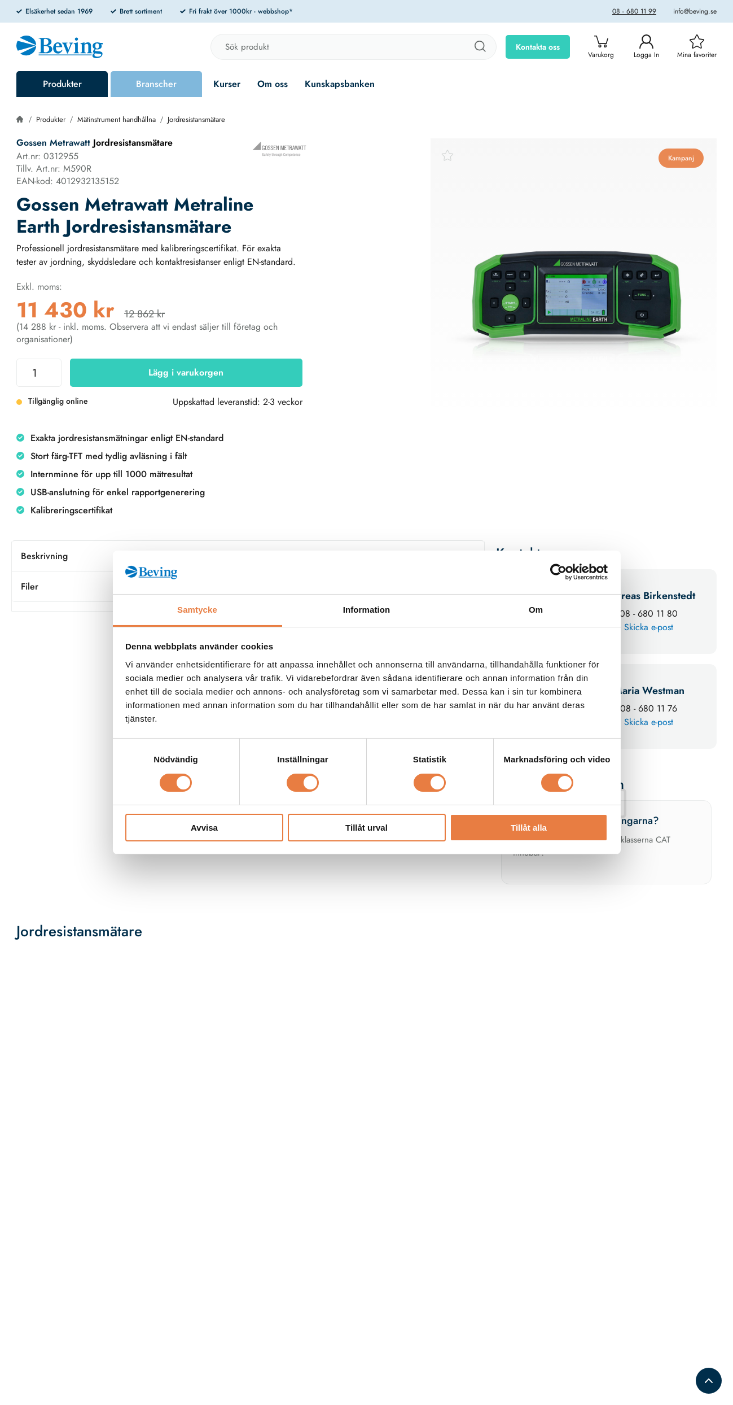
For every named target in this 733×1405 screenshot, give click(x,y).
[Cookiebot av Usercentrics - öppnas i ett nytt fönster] (558, 572)
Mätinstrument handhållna (116, 119)
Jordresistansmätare (196, 119)
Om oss (272, 83)
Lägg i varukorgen (185, 372)
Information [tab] (366, 609)
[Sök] (480, 47)
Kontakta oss (538, 47)
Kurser (226, 83)
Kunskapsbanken (340, 83)
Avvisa (204, 827)
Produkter (62, 83)
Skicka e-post (648, 627)
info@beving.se (695, 11)
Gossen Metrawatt (53, 142)
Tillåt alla (529, 827)
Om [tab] (536, 609)
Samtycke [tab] (197, 609)
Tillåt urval (366, 827)
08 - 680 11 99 (634, 11)
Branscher (156, 83)
